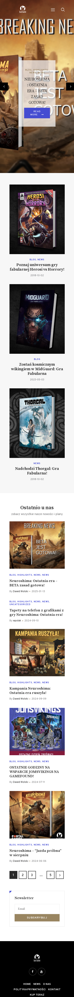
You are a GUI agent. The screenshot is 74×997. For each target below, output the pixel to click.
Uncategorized (20, 604)
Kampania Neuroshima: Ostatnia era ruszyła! (30, 690)
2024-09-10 (31, 620)
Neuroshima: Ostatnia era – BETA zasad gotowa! (37, 91)
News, (33, 72)
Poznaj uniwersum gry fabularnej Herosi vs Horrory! (37, 267)
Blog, (29, 70)
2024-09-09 (39, 699)
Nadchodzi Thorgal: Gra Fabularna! (37, 471)
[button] (4, 86)
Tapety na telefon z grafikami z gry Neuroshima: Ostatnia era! (36, 612)
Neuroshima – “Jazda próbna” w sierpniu (35, 853)
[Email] (37, 909)
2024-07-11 (38, 782)
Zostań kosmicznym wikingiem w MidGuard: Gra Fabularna (37, 369)
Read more (35, 113)
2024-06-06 (39, 861)
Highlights (24, 575)
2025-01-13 (38, 591)
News (41, 72)
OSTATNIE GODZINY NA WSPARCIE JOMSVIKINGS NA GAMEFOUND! (34, 771)
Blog (33, 259)
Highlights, (41, 70)
